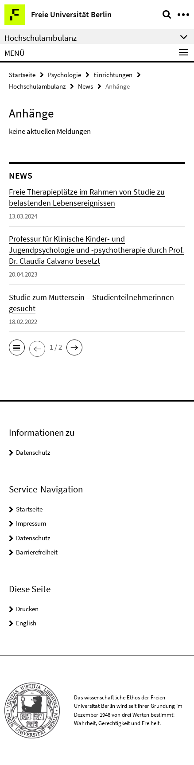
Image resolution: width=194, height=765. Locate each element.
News (85, 86)
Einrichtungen (112, 74)
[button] (17, 347)
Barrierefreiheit (37, 552)
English (26, 623)
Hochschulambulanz (37, 86)
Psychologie (64, 74)
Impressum (31, 523)
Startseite (22, 74)
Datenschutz (33, 452)
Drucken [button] (27, 609)
